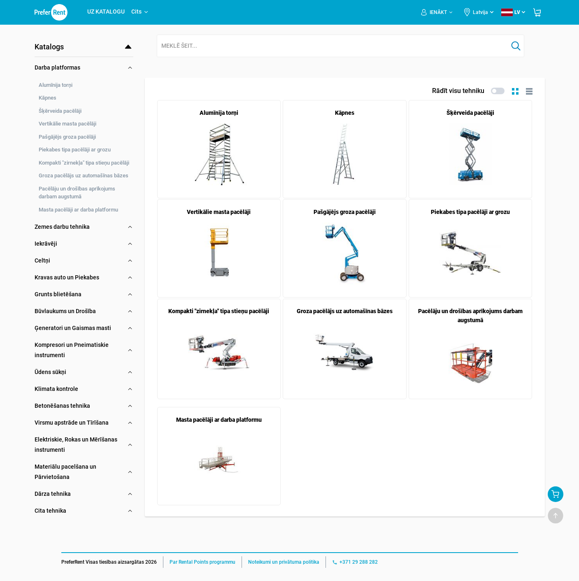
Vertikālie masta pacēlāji (67, 124)
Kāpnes (47, 98)
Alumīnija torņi (55, 85)
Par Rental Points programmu (202, 562)
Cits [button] (140, 11)
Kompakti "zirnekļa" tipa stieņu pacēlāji (84, 163)
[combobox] (332, 46)
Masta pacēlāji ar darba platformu (78, 210)
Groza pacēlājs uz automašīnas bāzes (83, 175)
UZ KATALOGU (106, 11)
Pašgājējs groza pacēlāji (67, 137)
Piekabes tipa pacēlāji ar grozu (75, 149)
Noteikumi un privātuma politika (283, 562)
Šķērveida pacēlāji (60, 111)
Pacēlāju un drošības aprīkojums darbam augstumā (77, 193)
